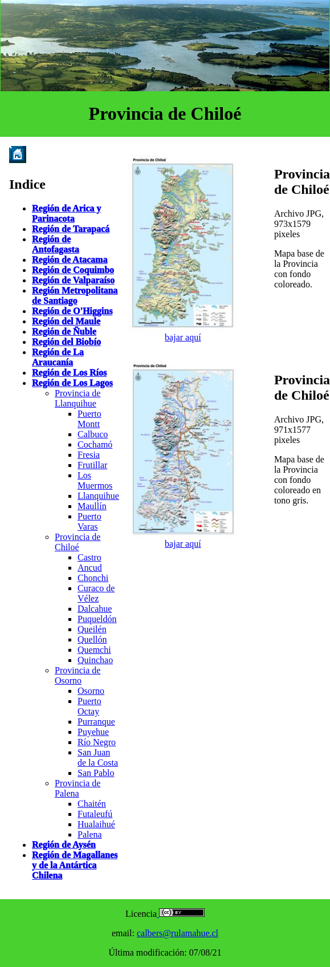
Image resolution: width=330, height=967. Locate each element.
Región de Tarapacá (70, 229)
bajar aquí (183, 337)
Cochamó (95, 444)
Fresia (89, 455)
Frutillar (92, 465)
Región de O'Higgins (72, 311)
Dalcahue (95, 608)
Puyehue (93, 732)
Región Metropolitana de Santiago (74, 296)
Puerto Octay (89, 706)
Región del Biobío (66, 342)
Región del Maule (66, 321)
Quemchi (94, 650)
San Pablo (96, 773)
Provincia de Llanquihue (77, 398)
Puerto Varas (89, 521)
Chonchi (93, 578)
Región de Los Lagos (72, 383)
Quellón (92, 639)
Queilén (92, 629)
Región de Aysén (64, 845)
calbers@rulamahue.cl (177, 933)
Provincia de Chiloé (77, 542)
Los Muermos (95, 480)
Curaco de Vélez (96, 593)
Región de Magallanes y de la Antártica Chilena (74, 865)
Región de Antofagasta (55, 244)
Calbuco (93, 434)
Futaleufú (95, 814)
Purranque (96, 721)
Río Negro (97, 742)
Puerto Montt (89, 419)
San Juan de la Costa (98, 757)
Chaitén (92, 803)
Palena (90, 834)
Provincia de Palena (77, 788)
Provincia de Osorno (77, 675)
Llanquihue (98, 496)
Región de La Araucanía (58, 357)
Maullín (92, 506)
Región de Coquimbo (73, 270)
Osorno (91, 691)
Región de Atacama (69, 260)
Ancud (90, 567)
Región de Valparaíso (73, 280)
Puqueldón (97, 619)
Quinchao (95, 660)
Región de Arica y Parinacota (66, 214)
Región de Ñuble (64, 331)
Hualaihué (96, 824)
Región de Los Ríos (69, 372)
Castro (89, 557)
